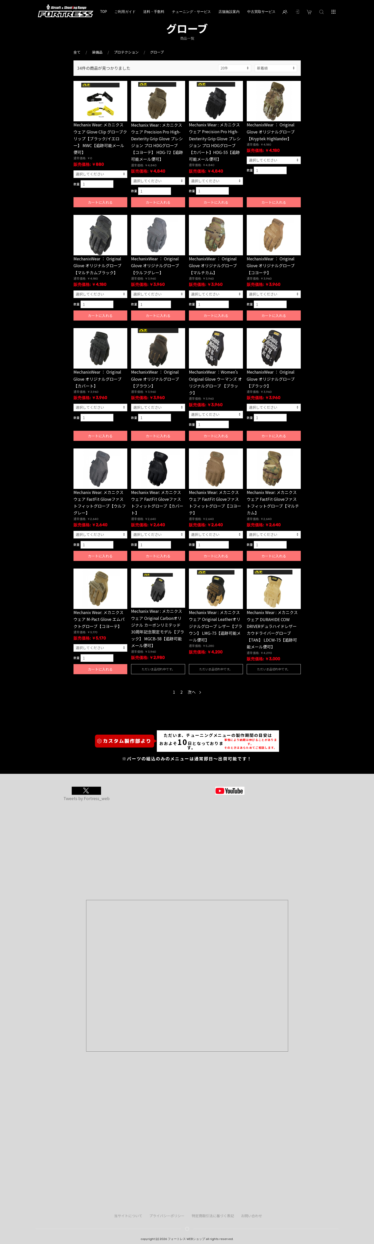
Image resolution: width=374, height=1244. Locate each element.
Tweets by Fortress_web (86, 798)
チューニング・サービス (191, 12)
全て (77, 52)
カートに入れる (100, 202)
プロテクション (126, 52)
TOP (103, 12)
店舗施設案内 (229, 12)
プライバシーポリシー (167, 1215)
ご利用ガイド (125, 12)
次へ (194, 692)
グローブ (157, 52)
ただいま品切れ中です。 (158, 669)
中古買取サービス (261, 12)
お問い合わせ (251, 1215)
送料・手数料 (153, 12)
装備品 (97, 52)
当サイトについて (128, 1215)
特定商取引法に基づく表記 (213, 1215)
